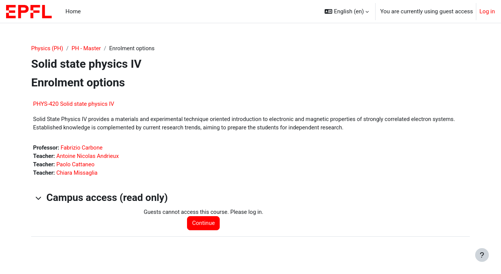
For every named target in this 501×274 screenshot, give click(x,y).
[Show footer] (482, 255)
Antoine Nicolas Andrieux (89, 156)
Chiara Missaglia (78, 173)
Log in (487, 11)
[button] (347, 11)
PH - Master (87, 48)
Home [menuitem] (73, 11)
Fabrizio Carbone (82, 148)
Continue (204, 224)
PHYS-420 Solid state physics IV (73, 104)
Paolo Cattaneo (76, 165)
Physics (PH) (47, 48)
